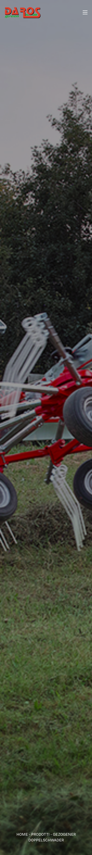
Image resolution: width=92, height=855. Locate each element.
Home (22, 834)
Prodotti (40, 834)
